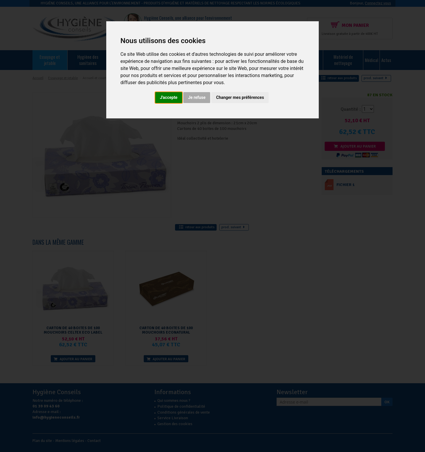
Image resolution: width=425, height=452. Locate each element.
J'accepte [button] (169, 97)
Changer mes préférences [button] (240, 97)
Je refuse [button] (196, 97)
